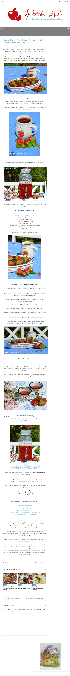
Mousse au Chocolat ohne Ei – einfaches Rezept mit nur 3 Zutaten (10, 588)
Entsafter (28, 368)
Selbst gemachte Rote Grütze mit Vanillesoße (25, 514)
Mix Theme (57, 670)
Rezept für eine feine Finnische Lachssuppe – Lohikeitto (38, 588)
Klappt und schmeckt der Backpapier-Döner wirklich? (24, 587)
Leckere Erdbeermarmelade (25, 510)
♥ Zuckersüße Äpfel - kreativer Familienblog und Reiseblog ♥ (32, 670)
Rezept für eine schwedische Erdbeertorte (25, 509)
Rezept (7, 562)
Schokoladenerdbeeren (25, 507)
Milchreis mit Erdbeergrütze (25, 505)
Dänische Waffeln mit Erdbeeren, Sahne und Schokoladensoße (25, 512)
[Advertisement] (59, 493)
